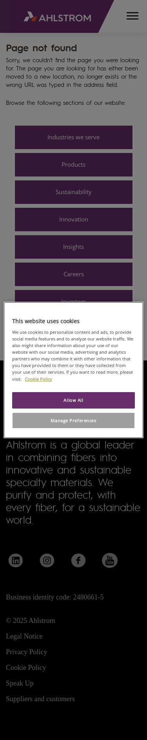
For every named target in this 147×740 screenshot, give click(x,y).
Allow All (73, 400)
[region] (73, 370)
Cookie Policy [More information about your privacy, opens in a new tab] (38, 379)
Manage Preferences (73, 420)
